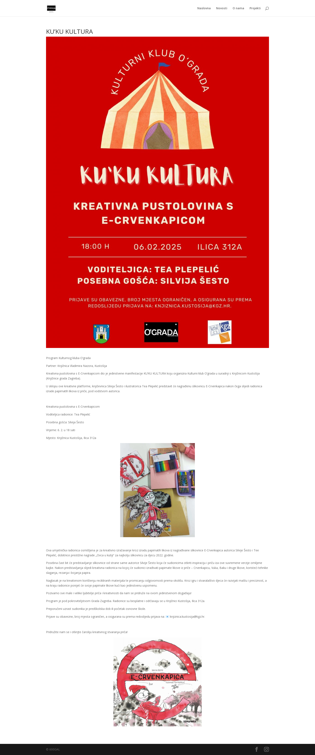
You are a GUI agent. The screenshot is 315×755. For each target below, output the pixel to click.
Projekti (255, 8)
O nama (238, 8)
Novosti (221, 8)
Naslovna (204, 8)
